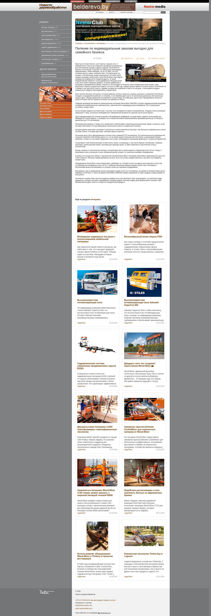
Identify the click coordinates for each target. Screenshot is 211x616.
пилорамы (101, 43)
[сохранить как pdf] (156, 58)
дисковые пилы (45, 103)
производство (50, 39)
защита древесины (51, 47)
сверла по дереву (46, 117)
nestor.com (77, 1)
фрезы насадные (46, 111)
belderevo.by (49, 81)
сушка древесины (50, 35)
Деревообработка (49, 75)
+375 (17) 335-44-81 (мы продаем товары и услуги (95, 600)
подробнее (81, 259)
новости (111, 12)
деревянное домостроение (55, 55)
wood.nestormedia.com (83, 608)
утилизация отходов (51, 59)
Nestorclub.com (105, 613)
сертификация (48, 63)
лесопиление (49, 31)
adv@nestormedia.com (83, 605)
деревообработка (51, 43)
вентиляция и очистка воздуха (55, 51)
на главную (100, 12)
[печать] (140, 58)
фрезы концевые (46, 114)
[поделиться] (127, 58)
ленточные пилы (46, 106)
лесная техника (49, 27)
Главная (78, 43)
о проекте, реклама (126, 12)
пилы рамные (45, 109)
